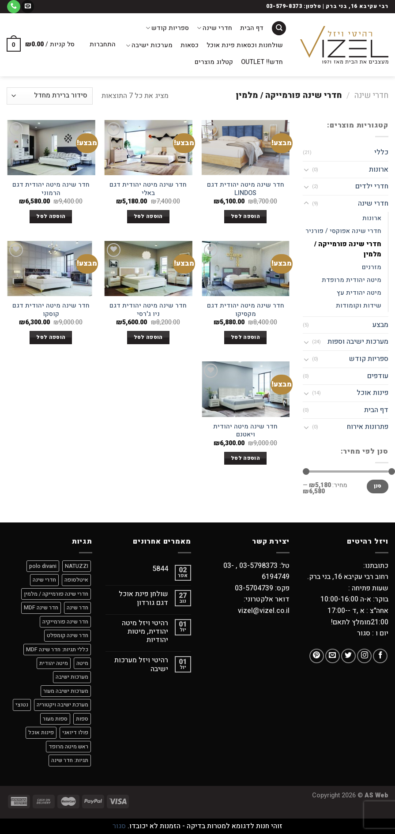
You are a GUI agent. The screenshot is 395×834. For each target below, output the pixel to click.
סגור (119, 826)
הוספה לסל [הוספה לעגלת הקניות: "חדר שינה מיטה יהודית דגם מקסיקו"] (245, 337)
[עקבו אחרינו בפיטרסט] (316, 656)
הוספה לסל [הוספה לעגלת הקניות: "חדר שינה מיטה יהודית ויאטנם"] (245, 458)
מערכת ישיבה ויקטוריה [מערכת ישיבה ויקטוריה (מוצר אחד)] (62, 705)
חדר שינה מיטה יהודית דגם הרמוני (51, 189)
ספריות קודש (167, 28)
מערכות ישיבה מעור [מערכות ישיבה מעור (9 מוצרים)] (65, 691)
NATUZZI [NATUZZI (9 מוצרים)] (76, 566)
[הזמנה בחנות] (50, 96)
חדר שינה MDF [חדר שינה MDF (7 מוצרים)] (41, 608)
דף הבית (251, 28)
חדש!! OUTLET (262, 62)
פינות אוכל (372, 392)
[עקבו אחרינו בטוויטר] (348, 656)
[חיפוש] (279, 28)
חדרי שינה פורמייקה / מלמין (347, 249)
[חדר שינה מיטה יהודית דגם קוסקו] (51, 268)
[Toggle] (306, 169)
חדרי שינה (214, 28)
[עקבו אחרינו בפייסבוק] (380, 656)
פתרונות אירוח (367, 426)
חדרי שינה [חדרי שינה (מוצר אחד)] (44, 580)
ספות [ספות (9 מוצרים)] (82, 719)
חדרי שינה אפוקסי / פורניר (343, 231)
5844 (160, 569)
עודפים (377, 376)
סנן (378, 486)
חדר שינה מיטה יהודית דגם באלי (148, 189)
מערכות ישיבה (149, 45)
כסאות (190, 45)
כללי (381, 152)
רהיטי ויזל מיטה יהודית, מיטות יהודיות (145, 632)
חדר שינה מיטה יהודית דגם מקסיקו (245, 310)
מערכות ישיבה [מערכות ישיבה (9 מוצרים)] (72, 677)
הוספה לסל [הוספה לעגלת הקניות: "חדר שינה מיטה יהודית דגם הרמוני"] (50, 216)
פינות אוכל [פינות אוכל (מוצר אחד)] (41, 732)
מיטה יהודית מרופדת (351, 280)
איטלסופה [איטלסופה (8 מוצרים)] (76, 580)
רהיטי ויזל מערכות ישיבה (141, 664)
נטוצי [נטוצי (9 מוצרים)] (21, 705)
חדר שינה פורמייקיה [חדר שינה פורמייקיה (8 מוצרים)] (65, 622)
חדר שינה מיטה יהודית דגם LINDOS (245, 189)
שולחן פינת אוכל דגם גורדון (143, 598)
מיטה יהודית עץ (359, 292)
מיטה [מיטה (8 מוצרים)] (82, 663)
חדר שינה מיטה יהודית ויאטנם (245, 431)
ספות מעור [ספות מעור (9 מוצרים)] (55, 719)
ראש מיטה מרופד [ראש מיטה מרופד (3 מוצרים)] (68, 747)
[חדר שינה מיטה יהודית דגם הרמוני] (51, 147)
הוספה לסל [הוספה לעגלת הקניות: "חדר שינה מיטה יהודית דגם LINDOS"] (245, 216)
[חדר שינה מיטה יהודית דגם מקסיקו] (245, 268)
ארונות (378, 169)
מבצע (380, 324)
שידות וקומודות (358, 305)
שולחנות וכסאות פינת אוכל (245, 45)
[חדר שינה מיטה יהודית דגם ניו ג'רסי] (148, 268)
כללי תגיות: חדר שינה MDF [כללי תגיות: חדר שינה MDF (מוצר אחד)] (57, 650)
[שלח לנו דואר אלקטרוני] (27, 6)
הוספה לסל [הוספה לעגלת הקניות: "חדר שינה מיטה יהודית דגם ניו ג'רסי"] (148, 337)
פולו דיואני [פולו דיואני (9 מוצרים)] (75, 732)
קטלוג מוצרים (214, 62)
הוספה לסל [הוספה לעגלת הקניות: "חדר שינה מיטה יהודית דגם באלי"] (148, 216)
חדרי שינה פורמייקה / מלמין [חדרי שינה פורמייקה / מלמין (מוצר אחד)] (56, 594)
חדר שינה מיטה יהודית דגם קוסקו (51, 310)
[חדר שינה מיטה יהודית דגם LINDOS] (245, 147)
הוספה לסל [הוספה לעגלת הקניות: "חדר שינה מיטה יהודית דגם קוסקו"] (50, 337)
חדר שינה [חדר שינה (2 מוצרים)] (77, 608)
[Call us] (13, 6)
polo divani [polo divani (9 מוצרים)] (42, 566)
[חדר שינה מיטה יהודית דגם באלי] (148, 147)
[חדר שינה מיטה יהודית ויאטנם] (245, 389)
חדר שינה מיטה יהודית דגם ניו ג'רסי (148, 310)
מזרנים (371, 267)
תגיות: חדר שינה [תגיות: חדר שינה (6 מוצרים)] (69, 760)
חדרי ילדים (371, 186)
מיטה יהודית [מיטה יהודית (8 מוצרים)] (53, 663)
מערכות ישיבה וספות (357, 341)
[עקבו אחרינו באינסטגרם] (364, 656)
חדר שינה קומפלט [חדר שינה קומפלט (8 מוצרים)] (67, 635)
